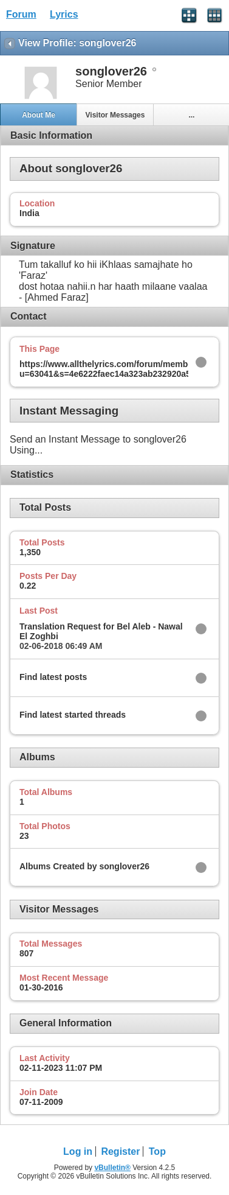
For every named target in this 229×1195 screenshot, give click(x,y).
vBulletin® (112, 1167)
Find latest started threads (72, 715)
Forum (21, 14)
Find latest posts (53, 677)
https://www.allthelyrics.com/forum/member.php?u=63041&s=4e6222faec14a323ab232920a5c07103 (119, 369)
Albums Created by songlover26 (84, 866)
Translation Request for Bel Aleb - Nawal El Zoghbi (101, 631)
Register (120, 1151)
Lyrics (64, 14)
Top (157, 1151)
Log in (77, 1151)
